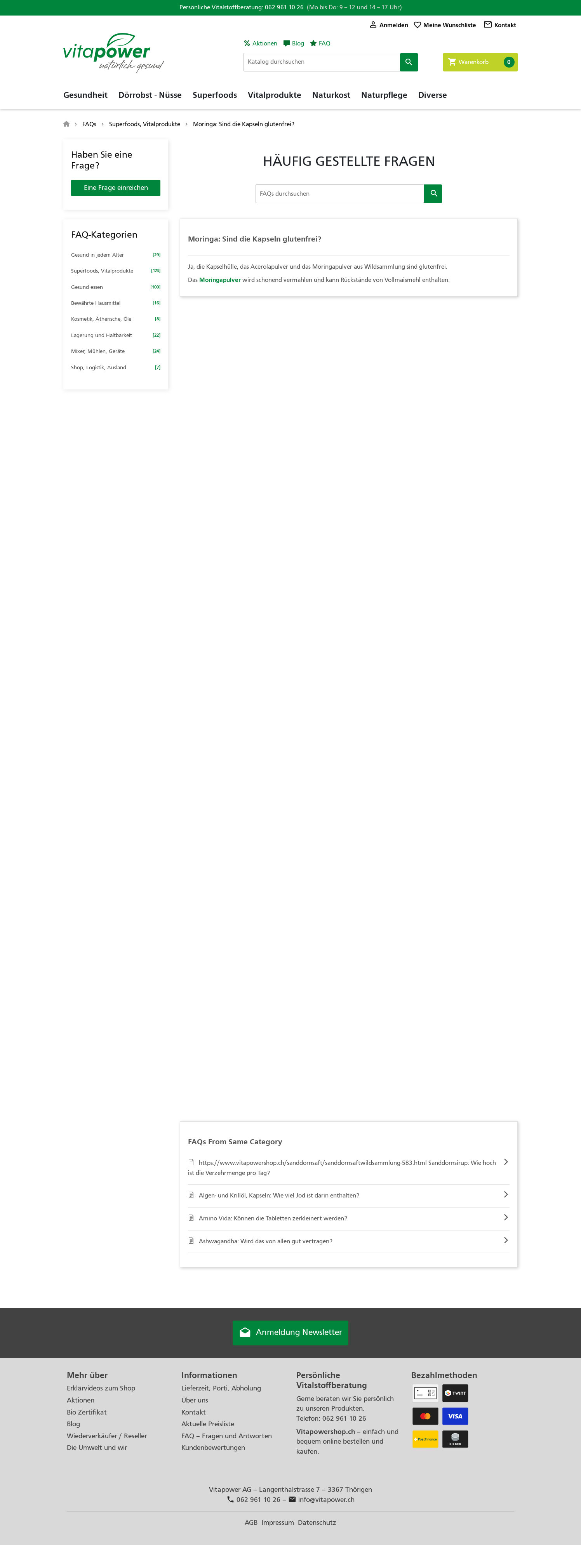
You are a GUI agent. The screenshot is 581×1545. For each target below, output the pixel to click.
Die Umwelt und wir (97, 1448)
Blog (298, 43)
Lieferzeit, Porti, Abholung (221, 1388)
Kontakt (499, 25)
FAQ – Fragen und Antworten (226, 1436)
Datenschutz (317, 1523)
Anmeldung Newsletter (290, 1333)
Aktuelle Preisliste (207, 1424)
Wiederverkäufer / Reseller (107, 1436)
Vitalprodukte (274, 95)
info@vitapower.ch (321, 1500)
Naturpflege (384, 95)
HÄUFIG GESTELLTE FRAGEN (349, 161)
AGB (251, 1523)
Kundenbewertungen (213, 1448)
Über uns (194, 1400)
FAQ (325, 43)
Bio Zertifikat (87, 1412)
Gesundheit (85, 95)
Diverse (432, 95)
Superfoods (215, 95)
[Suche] (331, 62)
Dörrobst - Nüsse (150, 95)
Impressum (277, 1523)
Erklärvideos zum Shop (101, 1388)
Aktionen (264, 43)
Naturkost (331, 95)
